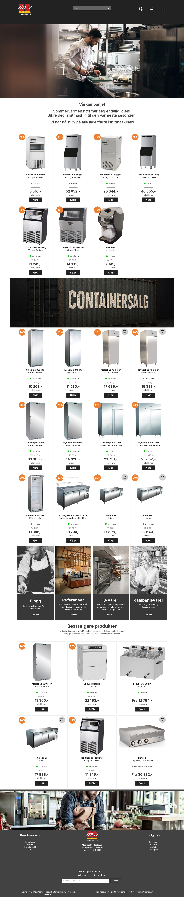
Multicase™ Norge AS (144, 892)
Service (30, 844)
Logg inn (151, 9)
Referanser (73, 600)
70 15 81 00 (96, 850)
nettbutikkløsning (119, 892)
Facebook (153, 842)
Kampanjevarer (148, 600)
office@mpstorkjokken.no (92, 847)
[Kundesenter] (140, 9)
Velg (142, 708)
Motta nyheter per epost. (92, 871)
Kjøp (35, 199)
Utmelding (101, 875)
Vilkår (30, 849)
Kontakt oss (30, 842)
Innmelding (85, 875)
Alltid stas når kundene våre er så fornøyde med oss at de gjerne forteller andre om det (73, 607)
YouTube (154, 847)
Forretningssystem (101, 892)
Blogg (35, 601)
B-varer (110, 600)
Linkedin (153, 844)
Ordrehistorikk (30, 847)
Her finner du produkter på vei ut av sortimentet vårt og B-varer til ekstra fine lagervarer (111, 607)
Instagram (154, 849)
